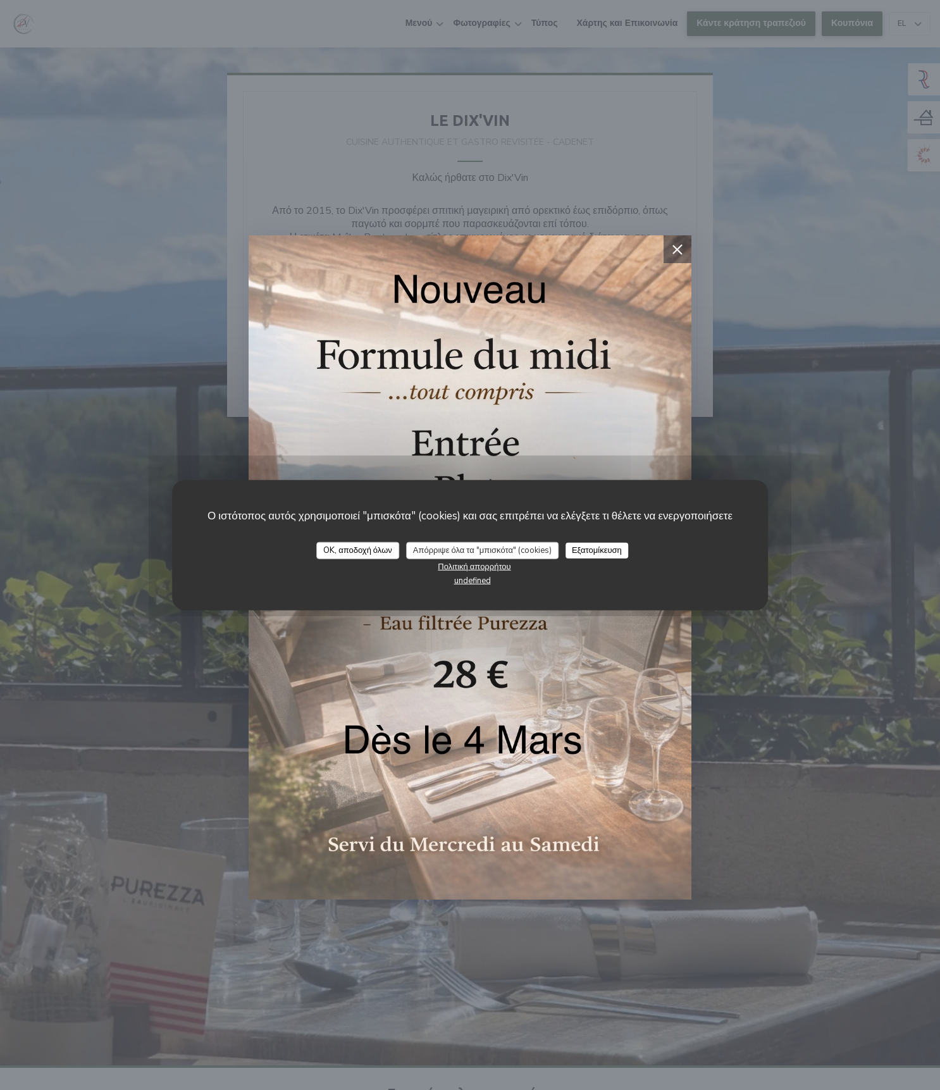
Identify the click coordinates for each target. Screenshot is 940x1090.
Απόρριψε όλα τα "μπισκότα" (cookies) (482, 549)
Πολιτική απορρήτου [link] (474, 567)
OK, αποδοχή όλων (357, 549)
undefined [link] (472, 580)
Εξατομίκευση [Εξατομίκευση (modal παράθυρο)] (597, 549)
